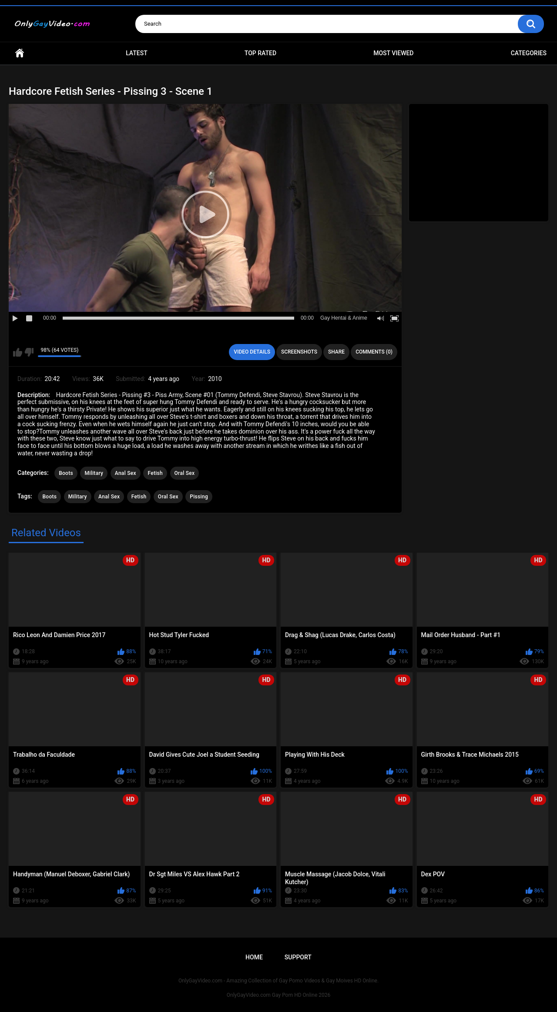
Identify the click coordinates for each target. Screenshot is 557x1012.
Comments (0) (374, 352)
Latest (137, 53)
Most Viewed (393, 53)
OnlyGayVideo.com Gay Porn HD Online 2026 (278, 995)
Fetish (155, 473)
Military (93, 473)
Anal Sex (125, 473)
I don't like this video (29, 352)
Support (298, 957)
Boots (66, 473)
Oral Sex (184, 473)
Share (336, 352)
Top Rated (260, 53)
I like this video (17, 352)
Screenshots (299, 352)
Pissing (199, 497)
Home (19, 53)
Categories (529, 53)
